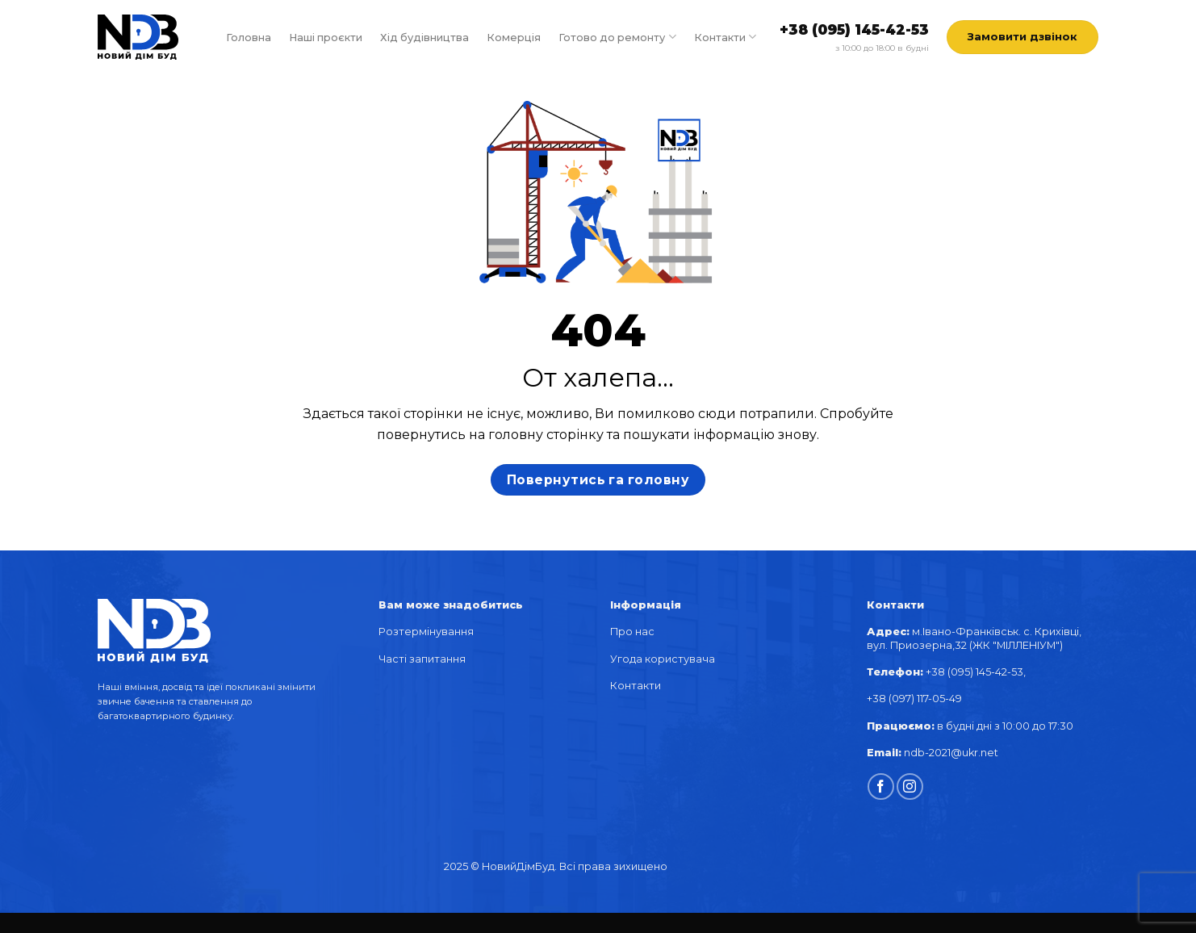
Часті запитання (422, 659)
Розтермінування (426, 631)
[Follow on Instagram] (910, 786)
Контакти (725, 36)
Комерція (514, 37)
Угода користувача (662, 659)
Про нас (632, 631)
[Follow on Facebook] (881, 786)
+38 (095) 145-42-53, (977, 672)
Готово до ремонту (616, 36)
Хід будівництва (424, 37)
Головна (248, 37)
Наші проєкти (325, 37)
